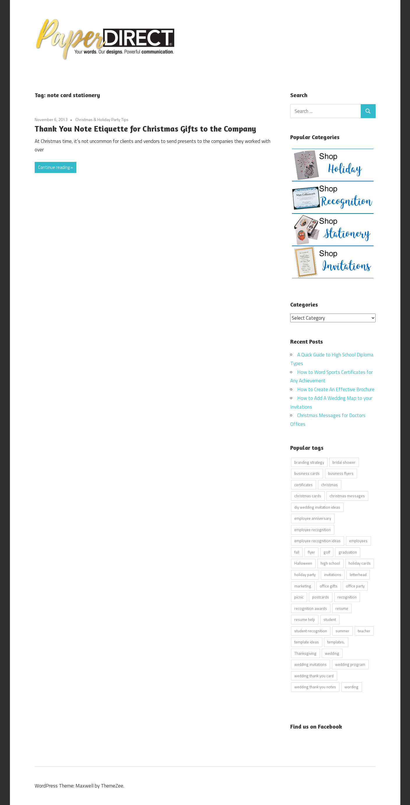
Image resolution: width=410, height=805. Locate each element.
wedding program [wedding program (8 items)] (350, 664)
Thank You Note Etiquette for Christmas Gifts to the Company (145, 129)
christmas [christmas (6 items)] (329, 484)
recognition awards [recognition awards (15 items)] (310, 608)
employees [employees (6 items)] (358, 541)
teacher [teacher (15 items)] (364, 631)
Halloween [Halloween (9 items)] (303, 563)
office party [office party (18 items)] (355, 586)
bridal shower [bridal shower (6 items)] (344, 462)
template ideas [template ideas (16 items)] (306, 642)
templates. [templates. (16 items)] (336, 642)
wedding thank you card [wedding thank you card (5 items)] (314, 675)
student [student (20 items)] (329, 619)
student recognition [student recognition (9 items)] (310, 631)
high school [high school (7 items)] (330, 563)
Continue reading (54, 167)
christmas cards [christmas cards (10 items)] (307, 496)
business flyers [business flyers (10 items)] (340, 473)
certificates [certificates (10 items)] (303, 484)
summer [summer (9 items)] (342, 631)
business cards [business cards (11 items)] (307, 473)
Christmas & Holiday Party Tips (102, 119)
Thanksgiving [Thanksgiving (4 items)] (305, 653)
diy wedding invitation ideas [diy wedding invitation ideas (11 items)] (317, 507)
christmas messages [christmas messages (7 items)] (347, 496)
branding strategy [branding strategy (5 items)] (309, 462)
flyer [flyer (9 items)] (311, 552)
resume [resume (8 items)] (341, 608)
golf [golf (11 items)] (326, 552)
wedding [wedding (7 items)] (332, 653)
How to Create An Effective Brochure (335, 389)
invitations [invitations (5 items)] (332, 574)
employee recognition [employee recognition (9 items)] (312, 529)
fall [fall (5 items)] (296, 552)
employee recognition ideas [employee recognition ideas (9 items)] (317, 541)
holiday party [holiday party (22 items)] (305, 574)
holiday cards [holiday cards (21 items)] (360, 563)
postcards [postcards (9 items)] (320, 597)
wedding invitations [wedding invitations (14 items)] (310, 664)
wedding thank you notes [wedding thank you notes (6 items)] (315, 687)
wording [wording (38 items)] (351, 687)
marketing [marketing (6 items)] (302, 586)
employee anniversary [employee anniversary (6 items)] (312, 518)
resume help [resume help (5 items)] (304, 619)
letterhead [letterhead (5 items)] (358, 574)
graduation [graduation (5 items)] (348, 552)
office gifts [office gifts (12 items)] (328, 586)
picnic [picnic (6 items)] (299, 597)
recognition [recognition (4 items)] (347, 597)
